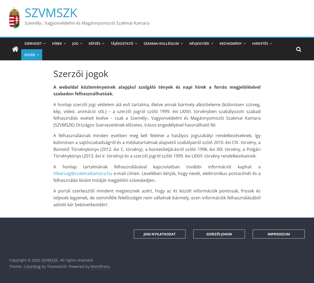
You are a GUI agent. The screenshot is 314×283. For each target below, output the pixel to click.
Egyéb (29, 54)
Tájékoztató (122, 43)
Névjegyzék (199, 43)
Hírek (57, 43)
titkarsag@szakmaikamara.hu (82, 173)
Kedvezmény (231, 43)
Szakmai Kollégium (161, 43)
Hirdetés (260, 43)
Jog (75, 43)
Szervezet (33, 43)
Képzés (94, 43)
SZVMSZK (51, 12)
